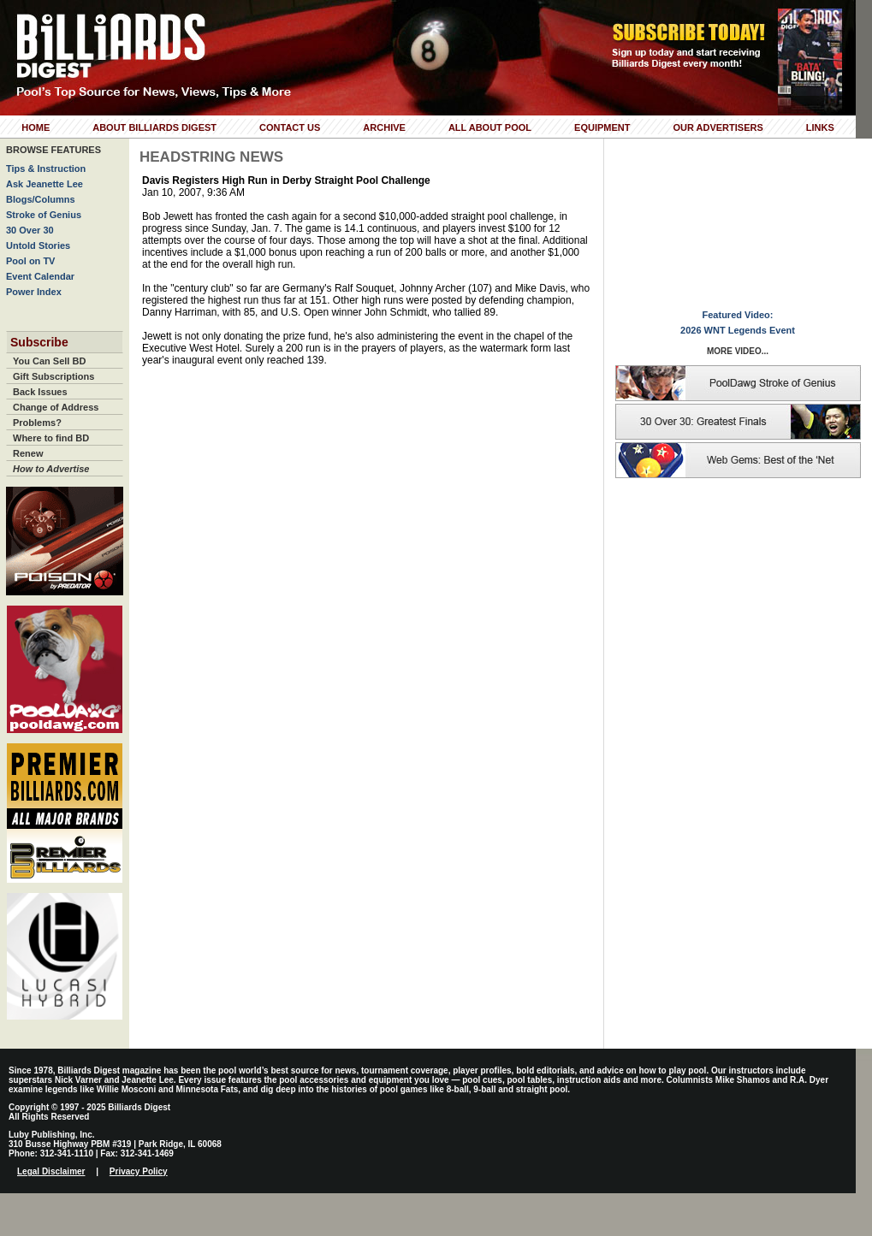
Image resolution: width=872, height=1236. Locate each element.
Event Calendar (40, 276)
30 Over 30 (30, 230)
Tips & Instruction (46, 168)
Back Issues (40, 392)
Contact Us (289, 127)
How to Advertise (51, 469)
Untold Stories (38, 245)
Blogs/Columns (40, 199)
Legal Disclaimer (51, 1171)
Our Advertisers (717, 127)
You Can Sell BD (49, 361)
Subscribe (39, 342)
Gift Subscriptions (53, 376)
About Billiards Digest (154, 127)
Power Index (34, 292)
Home (35, 127)
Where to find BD (51, 438)
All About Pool (489, 127)
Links (820, 127)
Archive (384, 127)
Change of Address (55, 407)
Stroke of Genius (43, 215)
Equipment (602, 127)
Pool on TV (30, 261)
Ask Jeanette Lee (44, 184)
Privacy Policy (139, 1171)
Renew (28, 453)
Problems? (37, 422)
